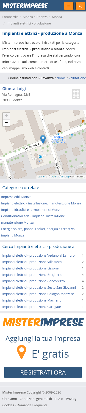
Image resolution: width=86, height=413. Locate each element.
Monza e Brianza (35, 17)
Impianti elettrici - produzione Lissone (30, 268)
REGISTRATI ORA (43, 372)
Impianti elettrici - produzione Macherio (31, 300)
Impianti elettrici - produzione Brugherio (32, 274)
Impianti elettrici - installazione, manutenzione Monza (41, 203)
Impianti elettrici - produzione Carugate (31, 306)
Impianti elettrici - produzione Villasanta (32, 262)
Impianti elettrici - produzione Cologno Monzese (38, 294)
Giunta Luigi (14, 88)
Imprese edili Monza (16, 197)
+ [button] (6, 116)
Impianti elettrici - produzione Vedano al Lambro (38, 255)
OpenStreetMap (60, 176)
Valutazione (77, 78)
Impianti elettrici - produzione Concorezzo (33, 281)
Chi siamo (9, 399)
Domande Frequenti (32, 405)
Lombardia (10, 17)
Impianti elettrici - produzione (29, 23)
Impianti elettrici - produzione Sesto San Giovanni (39, 287)
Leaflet (42, 176)
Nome (61, 78)
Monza (57, 17)
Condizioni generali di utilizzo (41, 399)
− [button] (6, 123)
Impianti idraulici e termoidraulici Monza (31, 209)
